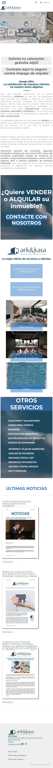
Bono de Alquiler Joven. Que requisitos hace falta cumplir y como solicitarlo (19, 574)
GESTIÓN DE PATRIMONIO (21, 443)
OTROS (26, 389)
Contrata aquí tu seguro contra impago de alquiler (26, 71)
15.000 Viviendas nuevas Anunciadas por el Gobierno (16, 503)
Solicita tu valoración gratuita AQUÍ (26, 61)
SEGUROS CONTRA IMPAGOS (23, 466)
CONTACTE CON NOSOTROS (26, 220)
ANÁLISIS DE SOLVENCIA (21, 453)
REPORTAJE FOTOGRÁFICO (22, 462)
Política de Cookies (15, 759)
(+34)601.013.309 (16, 744)
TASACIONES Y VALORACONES (24, 421)
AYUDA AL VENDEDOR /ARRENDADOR (26, 270)
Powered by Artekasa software (40, 764)
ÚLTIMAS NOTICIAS (26, 488)
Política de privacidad (17, 755)
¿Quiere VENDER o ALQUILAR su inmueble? (26, 199)
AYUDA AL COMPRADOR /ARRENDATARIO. (27, 288)
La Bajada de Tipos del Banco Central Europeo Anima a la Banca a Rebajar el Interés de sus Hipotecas (19, 645)
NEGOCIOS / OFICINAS (26, 358)
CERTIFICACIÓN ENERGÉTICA (23, 434)
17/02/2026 (7, 562)
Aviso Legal (12, 752)
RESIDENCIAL (26, 327)
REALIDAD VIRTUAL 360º (21, 458)
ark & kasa (12, 736)
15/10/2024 (7, 632)
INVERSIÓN (14, 429)
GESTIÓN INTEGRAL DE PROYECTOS (26, 438)
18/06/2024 (7, 702)
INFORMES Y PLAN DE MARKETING (26, 449)
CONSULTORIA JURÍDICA (20, 425)
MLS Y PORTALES (17, 471)
